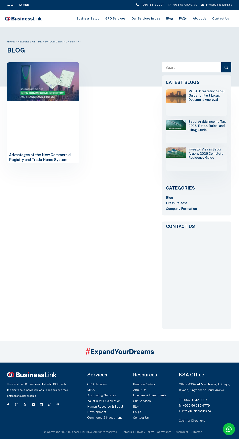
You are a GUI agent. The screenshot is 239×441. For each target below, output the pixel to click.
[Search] (226, 67)
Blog (169, 18)
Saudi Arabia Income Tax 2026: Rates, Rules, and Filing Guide (207, 126)
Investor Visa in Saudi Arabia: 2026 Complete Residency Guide (206, 153)
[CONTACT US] (196, 277)
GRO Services (115, 18)
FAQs (183, 18)
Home (11, 41)
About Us (199, 18)
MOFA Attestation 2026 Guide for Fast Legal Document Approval (206, 95)
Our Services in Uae (145, 18)
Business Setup (88, 18)
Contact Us (220, 18)
